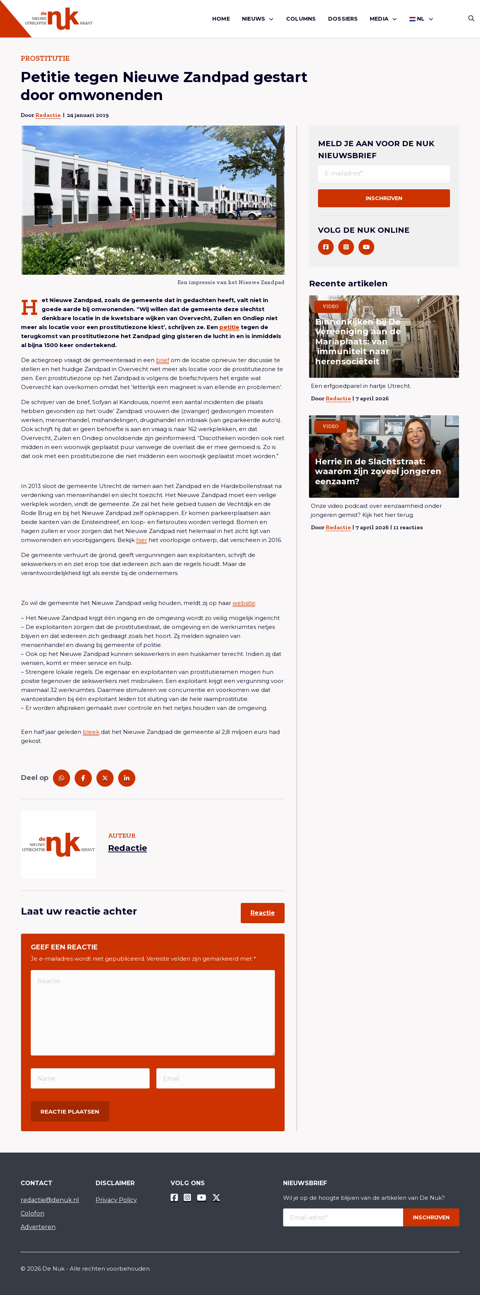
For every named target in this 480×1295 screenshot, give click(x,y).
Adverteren (38, 1227)
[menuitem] (221, 19)
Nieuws (253, 18)
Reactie (262, 912)
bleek (91, 731)
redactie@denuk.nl (50, 1200)
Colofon (32, 1213)
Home (221, 18)
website (243, 602)
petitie (229, 327)
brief (162, 360)
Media (379, 18)
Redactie (48, 114)
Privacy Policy (116, 1200)
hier (141, 539)
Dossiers (343, 18)
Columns (301, 18)
